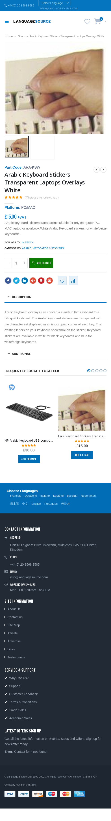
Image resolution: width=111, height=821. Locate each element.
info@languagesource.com (29, 577)
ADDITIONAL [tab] (21, 354)
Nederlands (88, 495)
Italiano (45, 495)
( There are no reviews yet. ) (42, 197)
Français (15, 495)
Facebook (8, 280)
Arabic (26, 248)
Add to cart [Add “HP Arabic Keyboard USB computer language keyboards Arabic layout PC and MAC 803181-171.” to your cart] (28, 459)
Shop (21, 36)
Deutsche (31, 495)
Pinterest (41, 280)
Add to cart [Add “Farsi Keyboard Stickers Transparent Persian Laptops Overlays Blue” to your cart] (82, 455)
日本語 (14, 503)
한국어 (65, 503)
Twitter (16, 280)
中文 (25, 503)
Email (49, 280)
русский (72, 495)
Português (51, 503)
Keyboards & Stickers (48, 248)
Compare (73, 280)
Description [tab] (21, 297)
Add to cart (44, 263)
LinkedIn (24, 280)
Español (58, 495)
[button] (89, 370)
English (36, 503)
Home (9, 36)
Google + (33, 280)
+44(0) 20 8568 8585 (19, 5)
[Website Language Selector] (54, 3)
